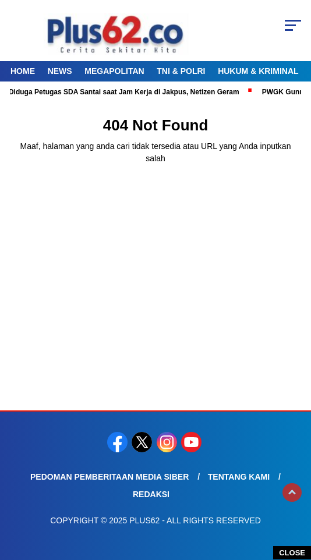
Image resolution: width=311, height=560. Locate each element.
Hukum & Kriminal (258, 71)
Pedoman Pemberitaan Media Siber (109, 476)
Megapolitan (114, 71)
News (60, 71)
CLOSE (292, 552)
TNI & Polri (181, 71)
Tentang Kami (239, 476)
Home (22, 71)
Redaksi (151, 494)
